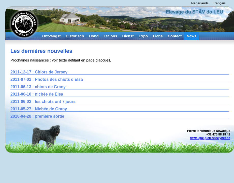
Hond (93, 36)
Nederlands (200, 3)
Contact (175, 36)
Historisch (75, 36)
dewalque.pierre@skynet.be (210, 138)
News (191, 36)
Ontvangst (51, 36)
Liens (158, 36)
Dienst (128, 36)
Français (219, 3)
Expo (143, 36)
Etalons (110, 36)
